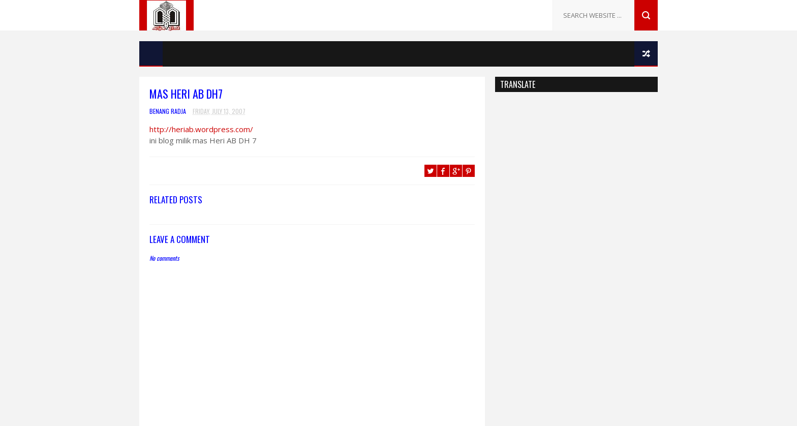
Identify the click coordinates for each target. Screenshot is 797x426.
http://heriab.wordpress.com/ (201, 129)
